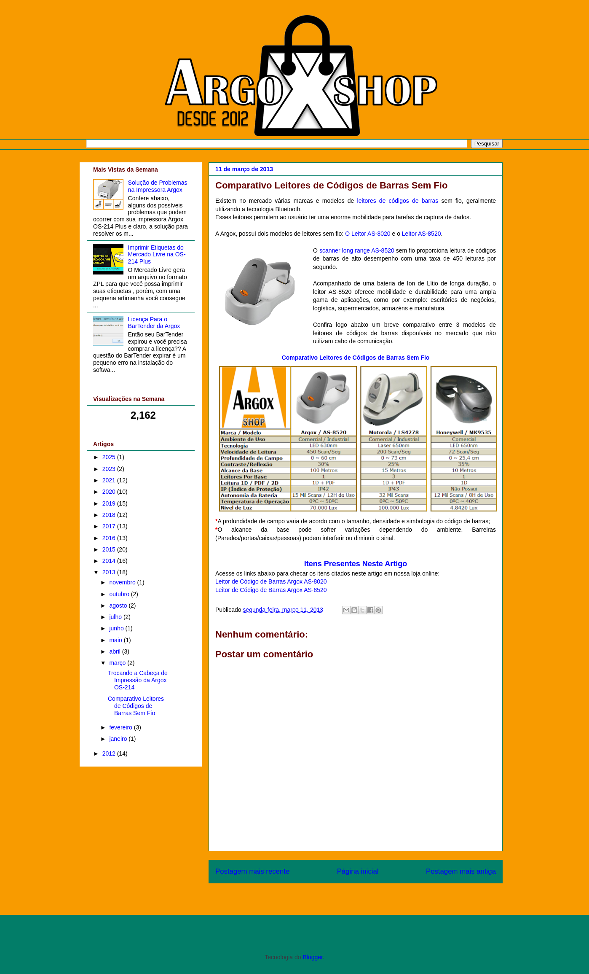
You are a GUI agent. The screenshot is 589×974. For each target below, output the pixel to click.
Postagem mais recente (252, 871)
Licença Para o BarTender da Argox (154, 323)
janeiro (119, 738)
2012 (109, 753)
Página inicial (358, 871)
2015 (109, 549)
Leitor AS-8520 (421, 233)
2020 (109, 491)
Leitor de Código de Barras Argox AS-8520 (271, 590)
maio (116, 640)
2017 (109, 526)
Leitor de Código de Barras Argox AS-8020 (271, 581)
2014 (109, 560)
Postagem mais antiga (461, 871)
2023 (109, 468)
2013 (109, 572)
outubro (120, 594)
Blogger (312, 957)
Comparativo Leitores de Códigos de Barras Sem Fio (136, 705)
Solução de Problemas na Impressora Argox (157, 186)
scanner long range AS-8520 (356, 250)
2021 (109, 480)
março (118, 662)
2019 (109, 503)
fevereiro (121, 727)
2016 (109, 538)
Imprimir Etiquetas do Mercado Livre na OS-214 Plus (157, 254)
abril (115, 651)
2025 (109, 457)
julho (116, 616)
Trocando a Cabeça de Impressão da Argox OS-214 (138, 680)
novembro (123, 582)
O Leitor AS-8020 (367, 233)
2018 (109, 514)
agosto (119, 605)
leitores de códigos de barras (398, 200)
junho (117, 628)
